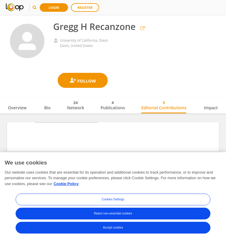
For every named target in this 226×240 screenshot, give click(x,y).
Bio (47, 107)
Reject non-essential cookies (113, 215)
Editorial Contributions (163, 105)
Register (85, 7)
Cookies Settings (113, 201)
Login (54, 7)
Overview (17, 107)
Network (75, 105)
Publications (113, 105)
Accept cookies (113, 229)
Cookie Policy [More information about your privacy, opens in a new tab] (66, 186)
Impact (211, 107)
